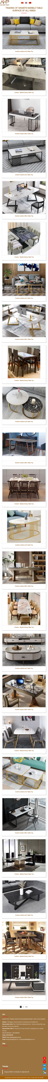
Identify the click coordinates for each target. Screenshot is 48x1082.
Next (26, 1007)
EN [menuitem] (26, 3)
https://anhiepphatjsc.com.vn (14, 1037)
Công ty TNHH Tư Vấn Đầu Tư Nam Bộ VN (16, 1072)
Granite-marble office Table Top (24, 133)
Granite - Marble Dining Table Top (24, 92)
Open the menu (45, 3)
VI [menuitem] (22, 3)
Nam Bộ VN (23, 1077)
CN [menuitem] (30, 3)
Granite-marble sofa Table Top (24, 51)
